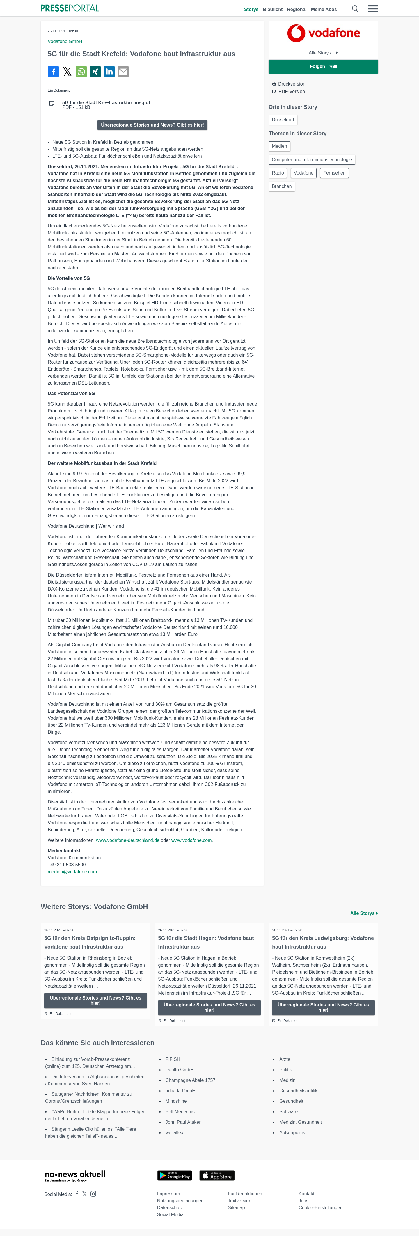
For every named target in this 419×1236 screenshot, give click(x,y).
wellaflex (174, 1139)
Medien (279, 147)
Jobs (303, 1207)
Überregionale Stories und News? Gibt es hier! (152, 124)
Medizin (287, 1087)
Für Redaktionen (245, 1200)
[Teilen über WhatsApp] (81, 71)
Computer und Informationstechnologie (312, 161)
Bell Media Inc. (181, 1118)
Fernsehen (337, 174)
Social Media (170, 1221)
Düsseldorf (283, 120)
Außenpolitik (292, 1139)
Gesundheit (291, 1108)
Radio (278, 174)
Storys (251, 9)
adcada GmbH (181, 1097)
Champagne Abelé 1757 (191, 1087)
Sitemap (236, 1214)
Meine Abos (324, 9)
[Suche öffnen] (355, 9)
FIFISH (173, 1066)
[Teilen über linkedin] (109, 71)
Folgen (323, 66)
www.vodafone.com (191, 840)
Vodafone (305, 174)
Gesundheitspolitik (298, 1097)
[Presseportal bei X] (83, 1201)
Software (288, 1118)
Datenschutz (170, 1214)
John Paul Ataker (183, 1129)
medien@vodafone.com (72, 871)
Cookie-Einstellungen (320, 1214)
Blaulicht (273, 9)
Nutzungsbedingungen (180, 1207)
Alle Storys (323, 52)
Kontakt (306, 1200)
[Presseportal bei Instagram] (91, 1200)
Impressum (168, 1200)
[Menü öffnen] (373, 9)
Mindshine (176, 1108)
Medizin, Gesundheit (300, 1129)
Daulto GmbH (180, 1077)
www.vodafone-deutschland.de (127, 840)
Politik (285, 1077)
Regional (297, 9)
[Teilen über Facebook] (53, 71)
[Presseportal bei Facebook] (75, 1201)
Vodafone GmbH (65, 41)
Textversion (239, 1207)
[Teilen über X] (67, 71)
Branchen (282, 188)
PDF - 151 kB (106, 105)
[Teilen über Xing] (95, 71)
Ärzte (284, 1066)
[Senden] (123, 71)
